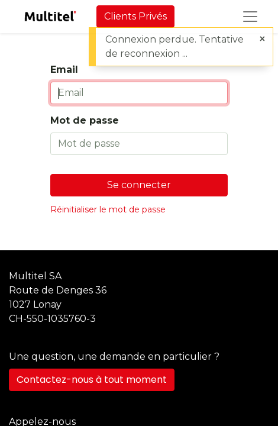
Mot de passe (84, 120)
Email (64, 69)
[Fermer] (262, 39)
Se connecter (139, 185)
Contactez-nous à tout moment (92, 379)
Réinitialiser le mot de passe (108, 209)
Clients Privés (135, 16)
